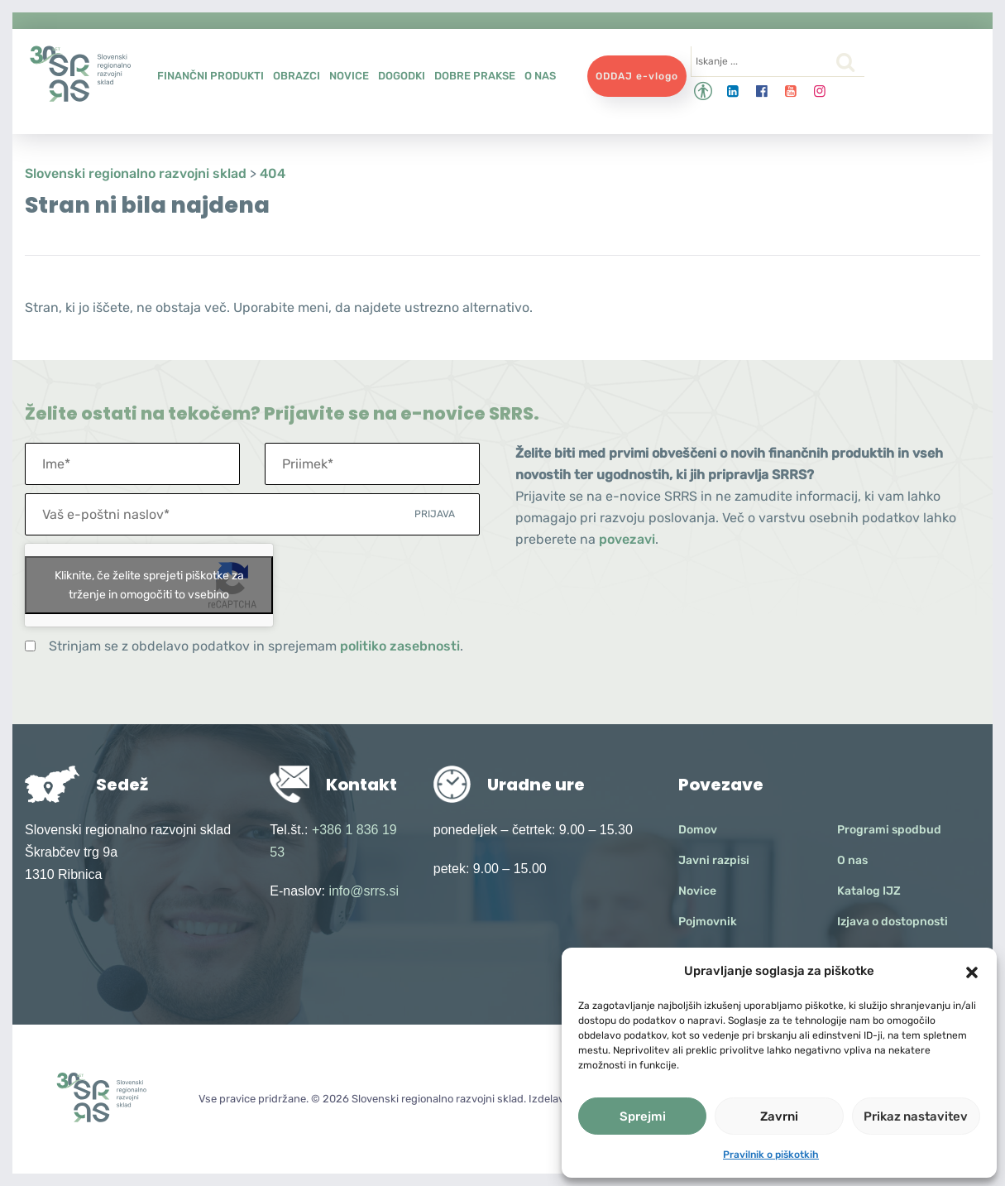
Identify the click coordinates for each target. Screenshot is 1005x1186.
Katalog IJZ (869, 891)
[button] (972, 971)
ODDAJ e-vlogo (637, 76)
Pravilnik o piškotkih (771, 1154)
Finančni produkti (210, 76)
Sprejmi (643, 1116)
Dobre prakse (474, 76)
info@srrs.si (363, 891)
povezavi (627, 539)
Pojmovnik (707, 922)
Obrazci (296, 76)
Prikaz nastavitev (916, 1116)
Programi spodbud (889, 830)
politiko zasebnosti (400, 646)
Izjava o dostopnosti (892, 922)
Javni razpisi (713, 860)
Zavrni (779, 1116)
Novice (349, 76)
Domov (697, 830)
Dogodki (401, 76)
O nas (540, 76)
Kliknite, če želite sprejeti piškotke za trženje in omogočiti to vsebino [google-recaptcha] (149, 585)
